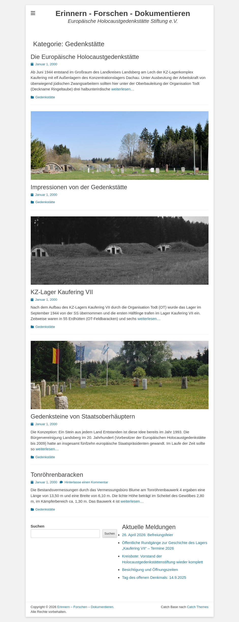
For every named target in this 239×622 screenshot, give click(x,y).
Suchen (37, 526)
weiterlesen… (122, 89)
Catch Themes (197, 607)
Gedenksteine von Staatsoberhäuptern (83, 416)
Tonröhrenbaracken (57, 474)
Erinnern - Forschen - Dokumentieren (122, 13)
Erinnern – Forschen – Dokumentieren (85, 607)
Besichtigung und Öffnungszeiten (150, 569)
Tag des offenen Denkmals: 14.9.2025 (154, 577)
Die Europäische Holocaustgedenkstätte (85, 56)
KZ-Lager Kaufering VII (62, 292)
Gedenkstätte (45, 97)
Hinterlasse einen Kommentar (86, 482)
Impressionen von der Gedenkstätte (79, 187)
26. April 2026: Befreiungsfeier (147, 535)
